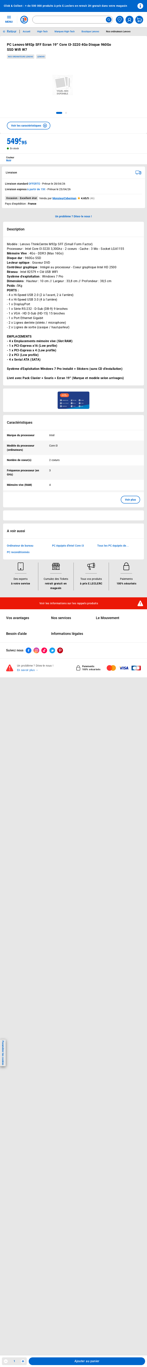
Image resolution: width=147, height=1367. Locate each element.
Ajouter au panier (87, 1361)
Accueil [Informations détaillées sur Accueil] (26, 31)
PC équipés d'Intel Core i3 (68, 545)
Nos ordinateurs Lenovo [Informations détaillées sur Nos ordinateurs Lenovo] (118, 31)
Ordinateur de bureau (20, 545)
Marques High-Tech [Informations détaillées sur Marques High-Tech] (65, 31)
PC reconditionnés (18, 552)
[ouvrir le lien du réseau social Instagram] (36, 650)
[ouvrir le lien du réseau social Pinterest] (60, 650)
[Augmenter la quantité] (23, 1361)
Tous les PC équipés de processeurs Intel (111, 546)
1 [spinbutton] (14, 1361)
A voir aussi (16, 531)
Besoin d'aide (16, 634)
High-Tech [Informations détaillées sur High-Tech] (42, 31)
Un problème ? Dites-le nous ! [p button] (73, 216)
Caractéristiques (19, 422)
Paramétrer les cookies (3, 1053)
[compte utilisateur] (129, 20)
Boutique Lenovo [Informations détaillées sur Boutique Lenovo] (90, 31)
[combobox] (72, 19)
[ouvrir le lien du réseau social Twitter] (52, 650)
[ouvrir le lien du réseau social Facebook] (28, 650)
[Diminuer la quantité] (6, 1361)
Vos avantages (17, 618)
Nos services (61, 618)
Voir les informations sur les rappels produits (68, 603)
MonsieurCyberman (64, 198)
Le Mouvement (107, 618)
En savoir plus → (27, 670)
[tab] (59, 113)
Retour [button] (11, 31)
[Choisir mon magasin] (120, 20)
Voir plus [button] (130, 499)
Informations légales (67, 634)
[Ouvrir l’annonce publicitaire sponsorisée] (73, 400)
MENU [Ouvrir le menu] (9, 19)
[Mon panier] (139, 20)
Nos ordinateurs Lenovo (20, 57)
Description (15, 229)
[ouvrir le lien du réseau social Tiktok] (44, 650)
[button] (28, 125)
